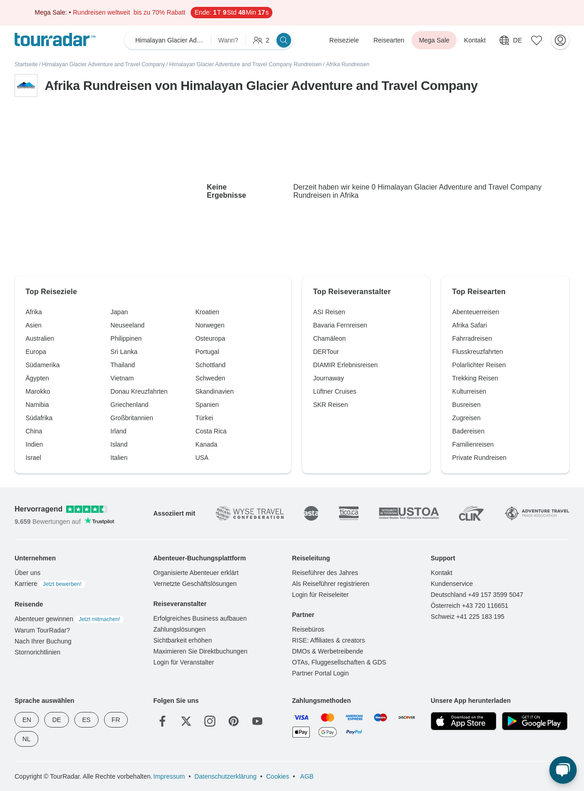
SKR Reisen (330, 404)
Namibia (37, 404)
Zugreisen (466, 418)
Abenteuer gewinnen (69, 618)
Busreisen (466, 404)
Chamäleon (329, 338)
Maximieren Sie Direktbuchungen (200, 651)
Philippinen (126, 338)
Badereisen (468, 431)
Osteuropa (210, 338)
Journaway (328, 378)
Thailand (122, 365)
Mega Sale (434, 40)
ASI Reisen (329, 312)
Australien (40, 338)
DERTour (326, 351)
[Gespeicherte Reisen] (536, 40)
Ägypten (37, 378)
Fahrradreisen (472, 338)
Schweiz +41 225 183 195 (468, 616)
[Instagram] (210, 721)
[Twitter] (186, 721)
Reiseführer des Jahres (325, 572)
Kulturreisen (469, 391)
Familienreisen (473, 444)
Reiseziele (344, 40)
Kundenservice (452, 583)
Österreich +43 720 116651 (469, 605)
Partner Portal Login (320, 673)
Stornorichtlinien (37, 652)
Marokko (38, 391)
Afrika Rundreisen (347, 64)
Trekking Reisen (475, 378)
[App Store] (463, 721)
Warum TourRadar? (42, 630)
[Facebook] (162, 721)
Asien (34, 325)
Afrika (34, 312)
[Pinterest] (233, 721)
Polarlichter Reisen (479, 365)
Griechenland (129, 404)
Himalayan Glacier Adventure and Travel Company (103, 64)
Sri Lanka (123, 351)
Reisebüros (308, 629)
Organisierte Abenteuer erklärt (196, 572)
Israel (33, 457)
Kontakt (474, 40)
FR (116, 719)
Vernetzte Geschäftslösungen (195, 583)
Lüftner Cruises (334, 391)
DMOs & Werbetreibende (327, 651)
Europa (36, 351)
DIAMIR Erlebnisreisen (345, 365)
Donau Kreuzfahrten (138, 391)
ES (86, 719)
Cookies (277, 776)
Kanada (206, 444)
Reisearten (388, 40)
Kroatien (207, 312)
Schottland (210, 365)
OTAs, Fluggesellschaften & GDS (339, 662)
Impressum (169, 776)
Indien (34, 444)
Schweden (210, 378)
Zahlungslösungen (179, 629)
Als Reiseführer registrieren (331, 583)
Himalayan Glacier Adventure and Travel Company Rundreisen (245, 64)
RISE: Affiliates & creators (328, 640)
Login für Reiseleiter (320, 594)
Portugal (207, 351)
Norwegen (209, 325)
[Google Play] (535, 721)
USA (202, 457)
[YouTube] (257, 721)
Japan (119, 312)
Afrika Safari (469, 325)
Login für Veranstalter (183, 662)
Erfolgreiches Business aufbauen (200, 618)
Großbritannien (131, 418)
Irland (118, 431)
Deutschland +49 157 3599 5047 (477, 594)
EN (26, 719)
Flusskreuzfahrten (477, 351)
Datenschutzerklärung (225, 776)
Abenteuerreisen (475, 312)
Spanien (207, 404)
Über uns (28, 572)
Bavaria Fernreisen (340, 325)
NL (26, 739)
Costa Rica (210, 431)
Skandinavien (214, 391)
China (34, 431)
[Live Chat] (563, 770)
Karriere (50, 583)
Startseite (26, 64)
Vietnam (122, 378)
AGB (306, 776)
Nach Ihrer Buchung (43, 641)
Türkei (204, 418)
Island (118, 444)
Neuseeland (127, 325)
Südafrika (39, 418)
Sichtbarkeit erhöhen (182, 640)
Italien (118, 457)
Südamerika (43, 365)
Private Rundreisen (479, 457)
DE (56, 719)
